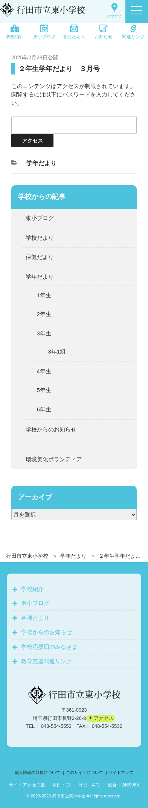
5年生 (44, 390)
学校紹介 (15, 32)
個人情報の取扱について (37, 772)
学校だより (40, 237)
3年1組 (57, 351)
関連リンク (133, 32)
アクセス (103, 718)
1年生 (44, 295)
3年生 (44, 333)
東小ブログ (44, 32)
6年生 (44, 409)
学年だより (73, 556)
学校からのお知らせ (51, 429)
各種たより (74, 32)
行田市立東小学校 (27, 556)
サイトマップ (120, 772)
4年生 (44, 371)
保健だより (40, 257)
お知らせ (104, 32)
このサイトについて (84, 772)
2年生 (44, 314)
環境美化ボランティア (54, 459)
